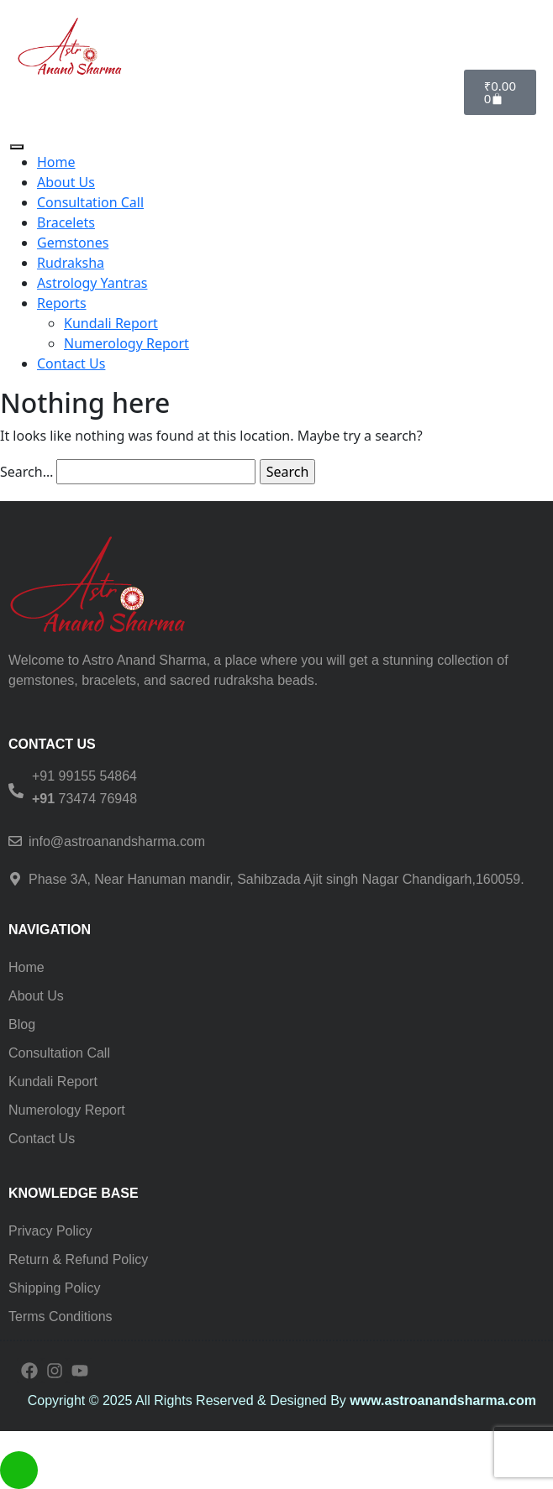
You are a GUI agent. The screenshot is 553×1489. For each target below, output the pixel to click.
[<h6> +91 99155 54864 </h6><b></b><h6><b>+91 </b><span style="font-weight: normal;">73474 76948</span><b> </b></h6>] (16, 790)
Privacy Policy (50, 1231)
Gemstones (72, 242)
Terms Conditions (60, 1316)
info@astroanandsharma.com (117, 841)
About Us (66, 182)
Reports (62, 303)
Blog (21, 1024)
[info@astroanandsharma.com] (15, 841)
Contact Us (71, 363)
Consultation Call (90, 202)
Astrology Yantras (92, 283)
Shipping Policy (54, 1288)
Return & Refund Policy (78, 1259)
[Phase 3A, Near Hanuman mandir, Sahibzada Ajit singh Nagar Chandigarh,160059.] (15, 879)
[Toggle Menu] (17, 146)
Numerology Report (126, 343)
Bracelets (66, 222)
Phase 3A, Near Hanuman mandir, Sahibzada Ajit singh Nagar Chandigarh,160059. (276, 879)
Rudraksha (70, 262)
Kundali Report (111, 323)
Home (56, 162)
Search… (26, 471)
